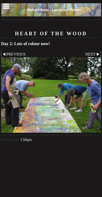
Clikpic (26, 139)
